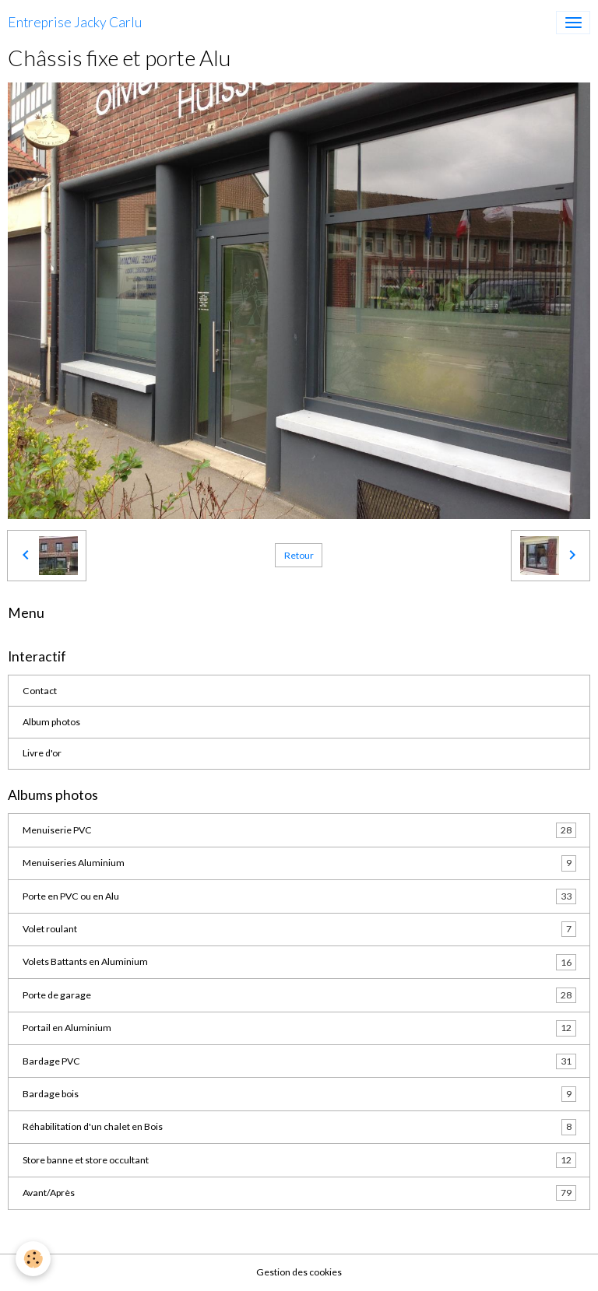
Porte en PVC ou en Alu (299, 896)
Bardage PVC (299, 1061)
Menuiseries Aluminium (299, 863)
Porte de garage (299, 995)
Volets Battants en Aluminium (299, 962)
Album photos (51, 722)
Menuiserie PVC (299, 830)
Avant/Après (299, 1193)
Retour (299, 555)
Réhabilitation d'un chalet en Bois (299, 1127)
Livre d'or (42, 753)
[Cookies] (33, 1258)
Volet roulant (299, 929)
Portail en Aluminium (299, 1028)
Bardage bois (299, 1094)
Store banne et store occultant (299, 1160)
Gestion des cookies (299, 1272)
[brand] (75, 22)
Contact (40, 690)
